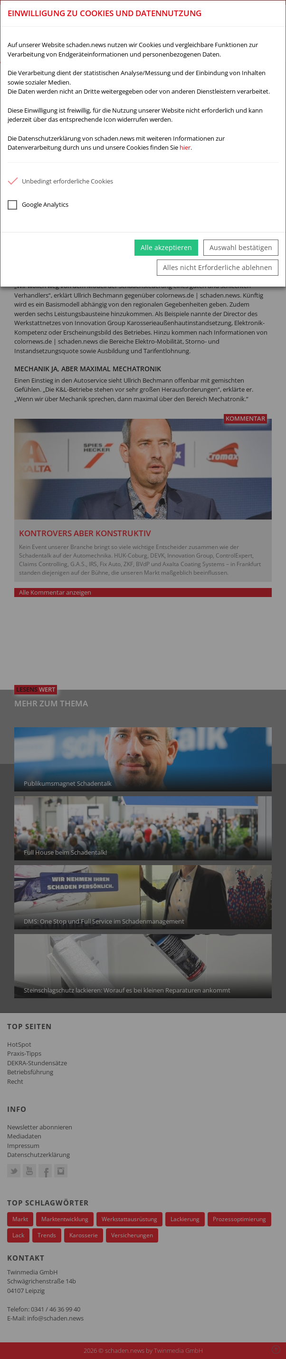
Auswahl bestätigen (241, 247)
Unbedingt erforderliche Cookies (60, 181)
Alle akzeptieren (166, 247)
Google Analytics (38, 205)
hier (185, 147)
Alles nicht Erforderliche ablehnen (217, 267)
